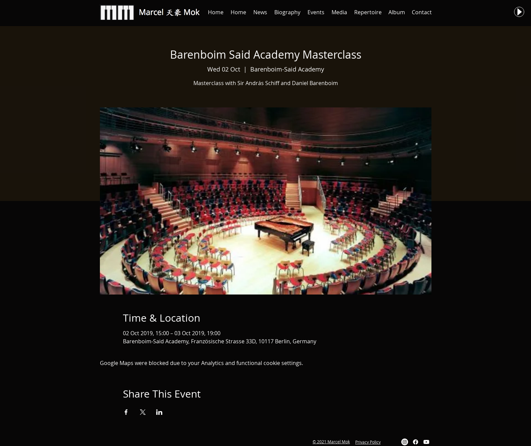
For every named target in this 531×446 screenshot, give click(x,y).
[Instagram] (404, 442)
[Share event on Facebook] (126, 412)
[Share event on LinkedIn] (159, 412)
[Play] (519, 12)
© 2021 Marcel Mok (331, 441)
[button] (260, 12)
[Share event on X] (143, 412)
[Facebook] (415, 442)
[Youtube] (426, 442)
